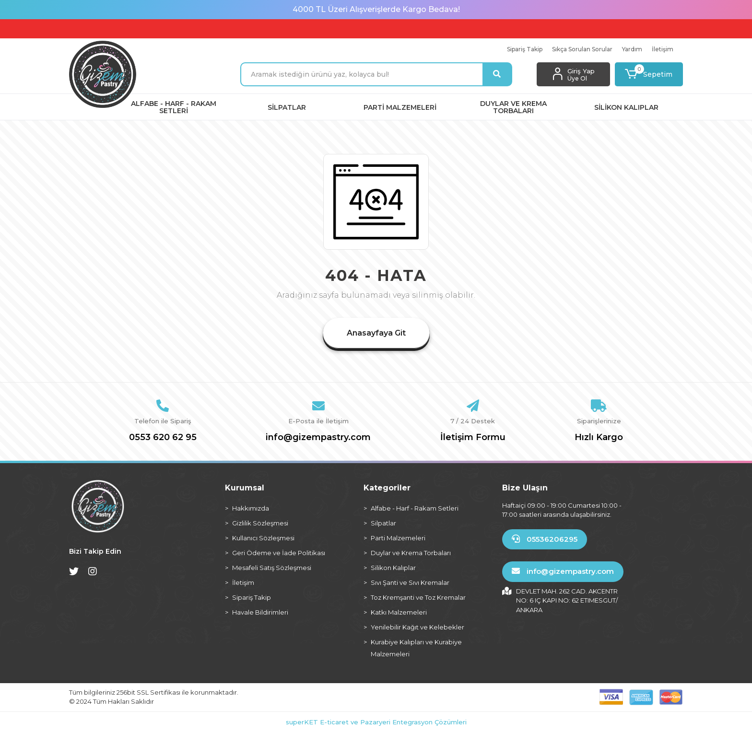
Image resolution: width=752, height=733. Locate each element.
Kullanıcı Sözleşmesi (263, 538)
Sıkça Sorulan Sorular (582, 49)
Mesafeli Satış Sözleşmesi (271, 567)
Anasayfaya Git (376, 332)
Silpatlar (383, 523)
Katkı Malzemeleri (399, 612)
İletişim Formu (472, 437)
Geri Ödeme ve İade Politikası (278, 553)
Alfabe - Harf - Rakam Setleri (414, 508)
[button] (649, 74)
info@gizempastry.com (318, 437)
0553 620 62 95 (163, 437)
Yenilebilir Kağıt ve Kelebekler (417, 627)
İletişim (662, 49)
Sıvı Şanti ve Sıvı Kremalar (410, 582)
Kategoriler (387, 487)
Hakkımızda (250, 508)
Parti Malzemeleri (398, 538)
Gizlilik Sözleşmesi (260, 523)
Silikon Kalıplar (393, 567)
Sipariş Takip (524, 49)
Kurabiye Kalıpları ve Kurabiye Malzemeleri (416, 648)
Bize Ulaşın (525, 487)
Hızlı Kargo (599, 437)
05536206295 (544, 539)
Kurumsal (244, 487)
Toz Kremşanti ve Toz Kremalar (418, 597)
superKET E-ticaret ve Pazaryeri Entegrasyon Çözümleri (376, 722)
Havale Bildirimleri (260, 612)
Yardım (632, 49)
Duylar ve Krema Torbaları (411, 553)
